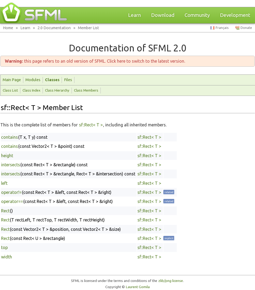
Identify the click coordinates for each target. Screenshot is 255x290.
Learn (134, 15)
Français (222, 28)
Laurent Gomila (138, 287)
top (4, 247)
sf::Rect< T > (91, 124)
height (7, 155)
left (4, 183)
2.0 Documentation (54, 27)
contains (9, 137)
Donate (246, 28)
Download (162, 15)
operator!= (11, 192)
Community (197, 15)
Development (235, 15)
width (6, 256)
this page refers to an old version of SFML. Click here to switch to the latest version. (95, 61)
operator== (12, 201)
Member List (88, 27)
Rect (5, 210)
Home (8, 27)
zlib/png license (170, 281)
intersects (10, 164)
